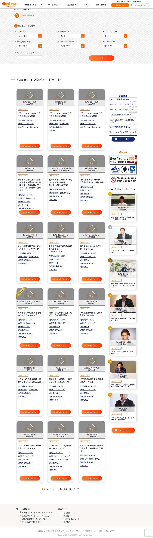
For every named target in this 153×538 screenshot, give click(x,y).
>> (78, 488)
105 (60, 488)
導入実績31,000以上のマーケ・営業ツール (91, 247)
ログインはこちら (140, 5)
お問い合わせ (101, 4)
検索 (101, 58)
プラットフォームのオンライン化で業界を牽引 (29, 114)
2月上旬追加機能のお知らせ (119, 99)
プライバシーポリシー (74, 531)
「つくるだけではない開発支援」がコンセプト (29, 447)
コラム (84, 4)
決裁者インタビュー (32, 4)
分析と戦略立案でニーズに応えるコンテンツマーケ (29, 247)
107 (71, 488)
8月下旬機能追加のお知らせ (119, 127)
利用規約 (60, 531)
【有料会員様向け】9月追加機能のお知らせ (122, 121)
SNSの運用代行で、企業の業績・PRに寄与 (91, 314)
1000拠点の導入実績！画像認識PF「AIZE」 (91, 380)
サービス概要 (53, 4)
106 (65, 488)
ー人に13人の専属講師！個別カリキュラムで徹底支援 (29, 380)
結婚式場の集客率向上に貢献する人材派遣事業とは (60, 314)
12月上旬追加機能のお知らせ (120, 114)
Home (16, 9)
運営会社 (70, 4)
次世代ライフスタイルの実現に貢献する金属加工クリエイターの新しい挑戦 (60, 182)
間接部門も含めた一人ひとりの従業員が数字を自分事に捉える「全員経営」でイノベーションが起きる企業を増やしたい (29, 185)
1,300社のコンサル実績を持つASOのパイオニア (60, 447)
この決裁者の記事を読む (29, 146)
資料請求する (120, 5)
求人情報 (51, 531)
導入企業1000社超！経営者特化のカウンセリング (29, 314)
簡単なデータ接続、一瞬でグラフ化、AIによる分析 (60, 380)
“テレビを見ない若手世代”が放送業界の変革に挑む (92, 181)
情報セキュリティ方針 (93, 531)
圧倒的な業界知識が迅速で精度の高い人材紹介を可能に (91, 448)
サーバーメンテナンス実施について (122, 104)
